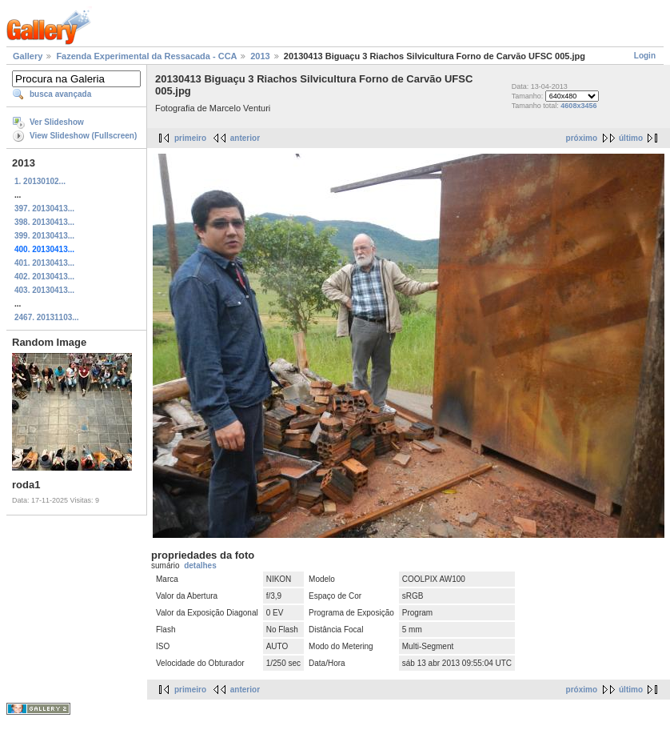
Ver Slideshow (57, 122)
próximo (581, 138)
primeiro (190, 138)
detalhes (200, 565)
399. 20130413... (44, 235)
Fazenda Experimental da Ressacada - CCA (146, 56)
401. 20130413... (44, 263)
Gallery (27, 56)
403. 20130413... (44, 290)
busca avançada (60, 94)
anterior (245, 138)
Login (645, 55)
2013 (259, 56)
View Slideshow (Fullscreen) (83, 135)
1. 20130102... (40, 181)
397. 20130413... (44, 208)
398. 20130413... (44, 222)
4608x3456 (578, 106)
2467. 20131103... (46, 317)
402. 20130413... (44, 276)
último (631, 138)
